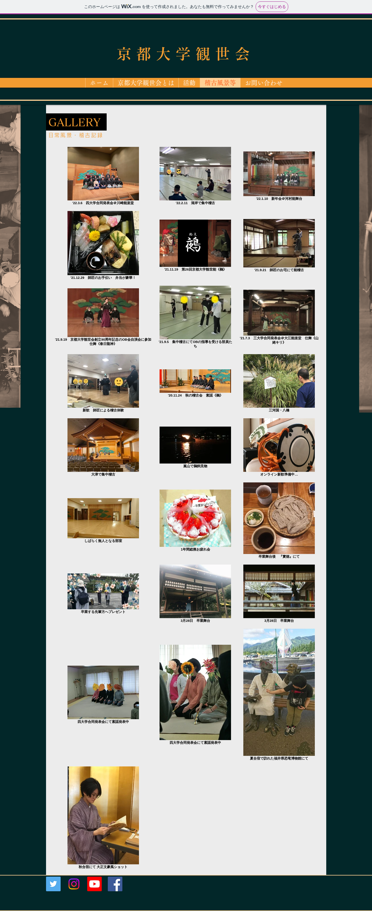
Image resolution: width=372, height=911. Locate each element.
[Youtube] (94, 884)
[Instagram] (74, 884)
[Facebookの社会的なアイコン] (115, 884)
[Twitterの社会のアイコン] (53, 884)
